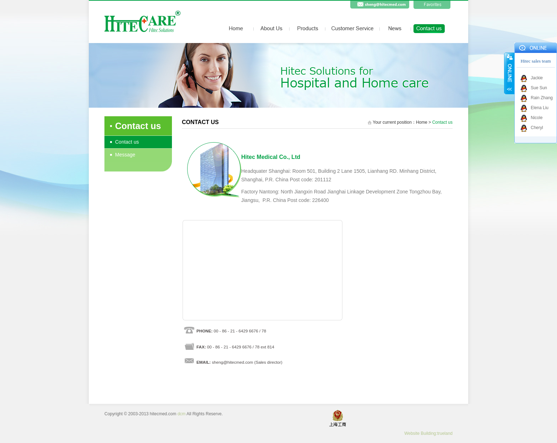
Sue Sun (539, 87)
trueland (445, 433)
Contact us (127, 142)
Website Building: (420, 433)
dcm (182, 413)
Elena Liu (539, 107)
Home (421, 122)
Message (125, 155)
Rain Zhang (542, 97)
